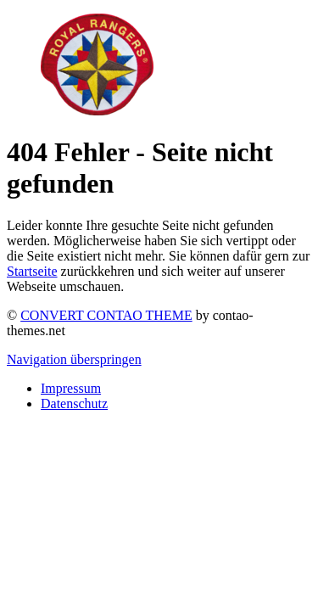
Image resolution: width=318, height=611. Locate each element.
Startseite (32, 271)
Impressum (71, 388)
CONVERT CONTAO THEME (106, 315)
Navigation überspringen (74, 359)
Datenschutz (74, 403)
